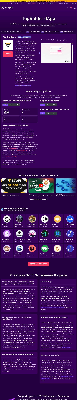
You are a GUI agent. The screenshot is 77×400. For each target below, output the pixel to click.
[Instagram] (69, 40)
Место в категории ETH (68, 31)
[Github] (66, 40)
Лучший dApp (12, 31)
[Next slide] (73, 187)
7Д (11, 104)
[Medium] (72, 40)
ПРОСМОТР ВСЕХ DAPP (38, 263)
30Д (17, 104)
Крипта (6, 31)
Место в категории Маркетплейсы (52, 31)
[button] (71, 8)
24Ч (5, 104)
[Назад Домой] (2, 31)
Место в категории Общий (35, 31)
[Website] (58, 40)
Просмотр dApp (8, 54)
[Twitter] (61, 40)
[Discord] (64, 40)
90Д (54, 104)
